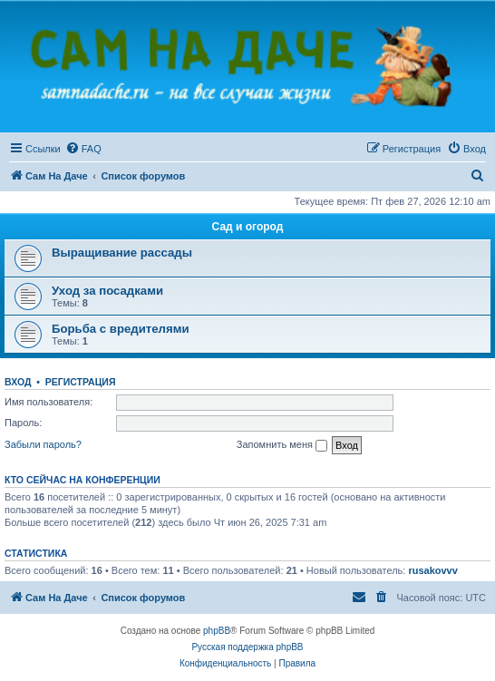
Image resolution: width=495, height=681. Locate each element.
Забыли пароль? (43, 444)
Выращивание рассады (122, 252)
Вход (18, 381)
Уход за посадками (107, 290)
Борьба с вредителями (120, 329)
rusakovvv (432, 570)
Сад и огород (248, 226)
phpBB (216, 631)
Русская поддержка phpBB (247, 647)
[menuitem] (83, 149)
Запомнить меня (282, 445)
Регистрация (80, 381)
